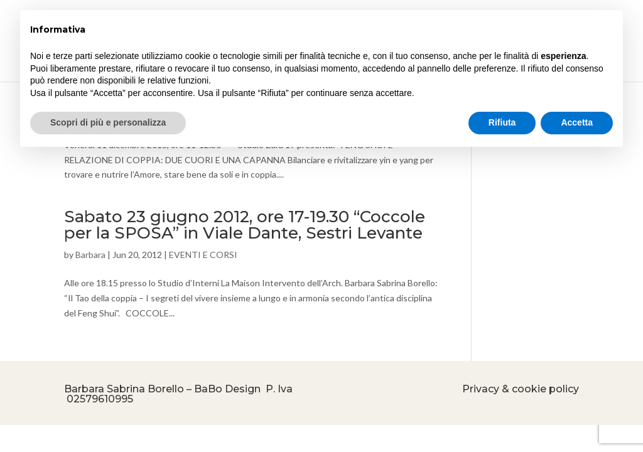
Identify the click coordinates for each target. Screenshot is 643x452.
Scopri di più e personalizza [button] (108, 122)
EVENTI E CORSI (203, 254)
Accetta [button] (577, 122)
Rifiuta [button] (502, 122)
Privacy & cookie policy (520, 389)
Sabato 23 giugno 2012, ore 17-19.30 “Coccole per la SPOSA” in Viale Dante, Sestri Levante (244, 225)
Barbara (90, 254)
